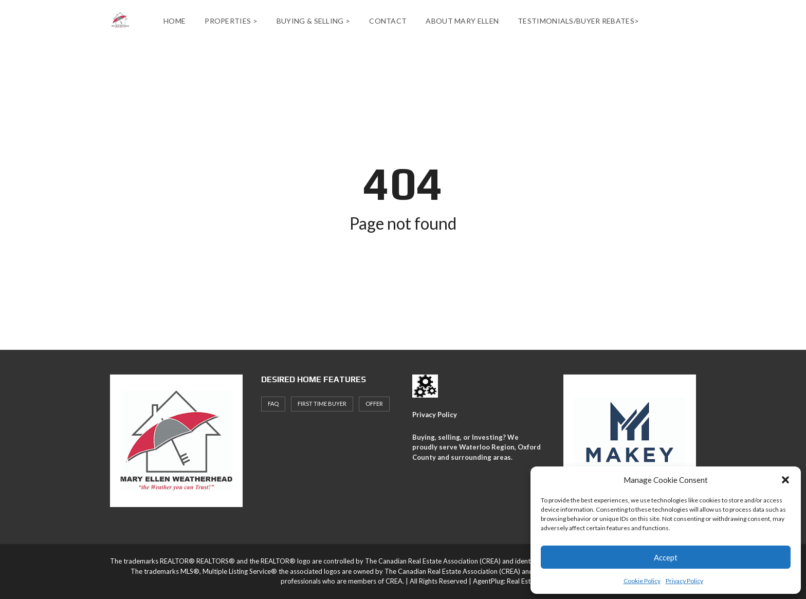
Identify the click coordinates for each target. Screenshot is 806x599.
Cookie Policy (642, 581)
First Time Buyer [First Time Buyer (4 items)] (322, 403)
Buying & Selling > (313, 20)
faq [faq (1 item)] (273, 403)
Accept (665, 557)
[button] (785, 480)
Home (174, 20)
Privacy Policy (684, 581)
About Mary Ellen (462, 20)
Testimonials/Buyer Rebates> (578, 20)
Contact (388, 20)
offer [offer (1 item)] (374, 403)
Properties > (231, 20)
